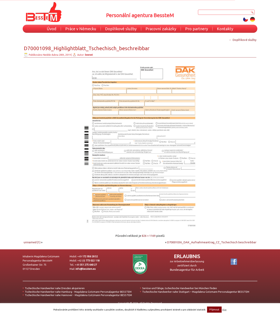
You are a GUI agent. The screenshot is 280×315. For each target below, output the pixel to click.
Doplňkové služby (121, 28)
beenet (89, 55)
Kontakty (225, 28)
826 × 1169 (149, 235)
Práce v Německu (80, 28)
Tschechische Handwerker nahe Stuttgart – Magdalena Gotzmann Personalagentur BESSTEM (195, 291)
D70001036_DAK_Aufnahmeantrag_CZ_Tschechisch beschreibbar (211, 242)
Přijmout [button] (214, 309)
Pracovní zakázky (161, 28)
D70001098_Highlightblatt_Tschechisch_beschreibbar (86, 48)
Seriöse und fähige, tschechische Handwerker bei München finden (179, 288)
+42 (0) (88, 260)
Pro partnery (196, 28)
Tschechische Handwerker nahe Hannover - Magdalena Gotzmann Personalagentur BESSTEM (78, 295)
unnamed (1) (32, 242)
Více (224, 309)
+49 (87, 256)
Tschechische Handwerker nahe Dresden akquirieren (55, 288)
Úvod (51, 28)
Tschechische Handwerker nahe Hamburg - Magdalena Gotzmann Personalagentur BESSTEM (78, 291)
